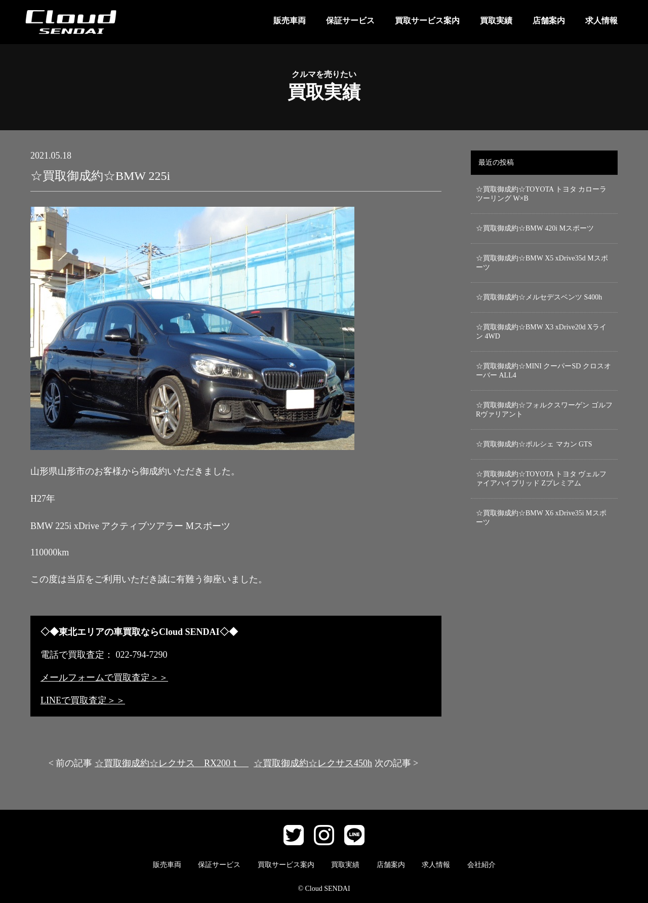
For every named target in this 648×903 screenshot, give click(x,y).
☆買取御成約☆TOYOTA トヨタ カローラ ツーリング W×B (541, 193)
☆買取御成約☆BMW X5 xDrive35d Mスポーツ (542, 262)
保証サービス (350, 20)
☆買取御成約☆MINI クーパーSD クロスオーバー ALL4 (543, 370)
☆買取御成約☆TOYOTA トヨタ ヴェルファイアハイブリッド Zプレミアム (541, 478)
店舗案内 (549, 20)
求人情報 (601, 20)
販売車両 (289, 20)
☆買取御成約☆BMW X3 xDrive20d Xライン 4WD (541, 331)
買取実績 (496, 20)
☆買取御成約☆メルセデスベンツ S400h (539, 297)
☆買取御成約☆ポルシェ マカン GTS (534, 444)
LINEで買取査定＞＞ (82, 700)
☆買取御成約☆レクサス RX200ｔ (172, 763)
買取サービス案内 (427, 20)
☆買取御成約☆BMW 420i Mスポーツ (535, 228)
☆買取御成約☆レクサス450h (313, 763)
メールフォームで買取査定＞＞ (104, 677)
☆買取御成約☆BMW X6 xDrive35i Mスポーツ (541, 517)
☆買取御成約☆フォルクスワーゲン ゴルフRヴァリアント (544, 409)
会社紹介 (481, 865)
